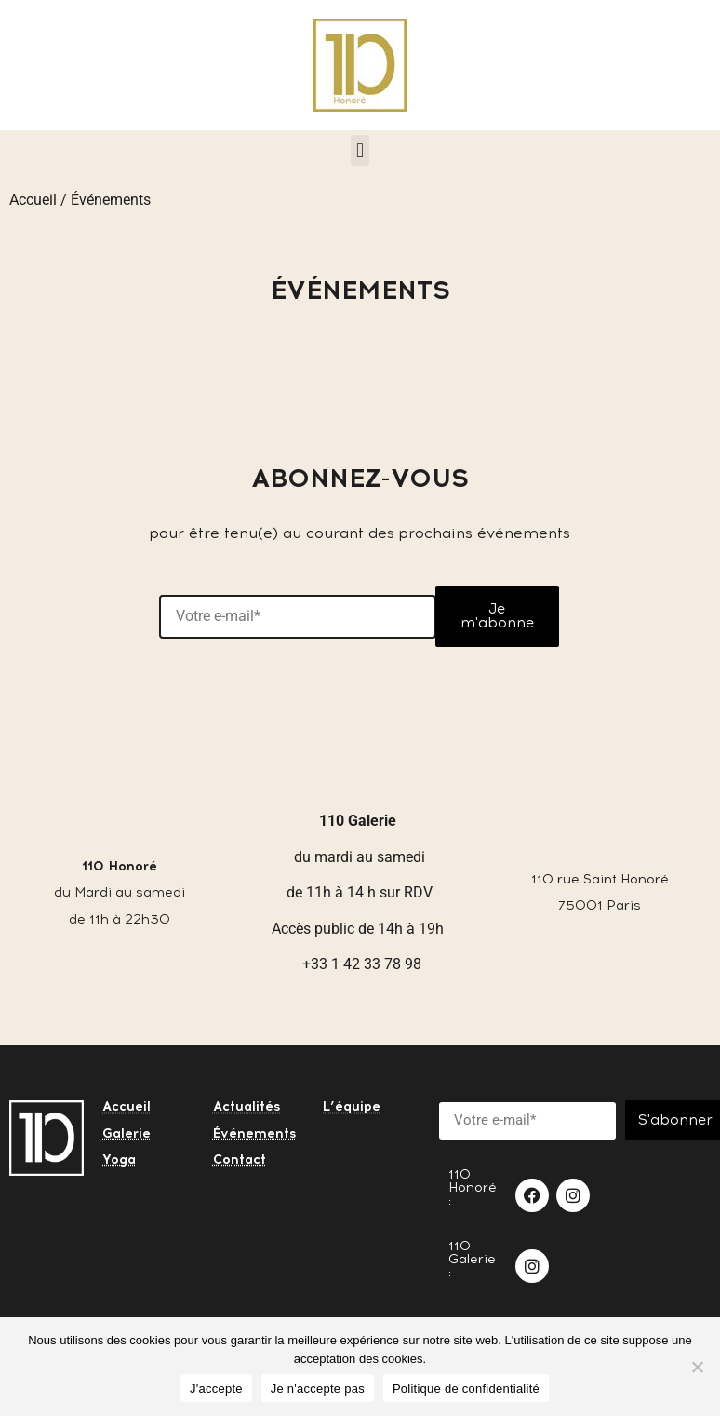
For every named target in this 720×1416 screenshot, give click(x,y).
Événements (255, 1133)
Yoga (119, 1159)
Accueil (33, 200)
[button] (359, 150)
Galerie (126, 1133)
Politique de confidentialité (466, 1389)
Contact (239, 1159)
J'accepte (216, 1389)
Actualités (247, 1106)
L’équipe (351, 1106)
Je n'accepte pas (318, 1389)
